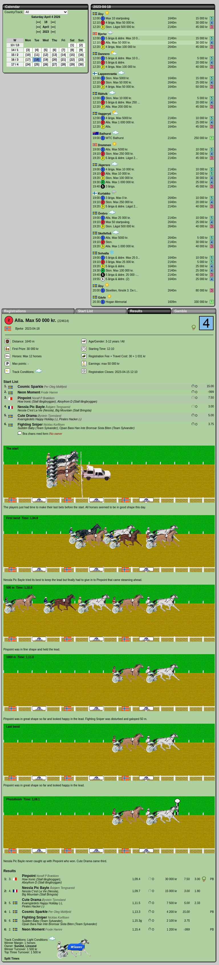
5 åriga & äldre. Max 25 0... (123, 257)
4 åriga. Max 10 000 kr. (120, 169)
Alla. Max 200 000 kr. (119, 106)
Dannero (104, 54)
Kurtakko (104, 193)
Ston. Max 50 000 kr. (119, 82)
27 (54, 64)
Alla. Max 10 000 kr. (118, 173)
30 (80, 64)
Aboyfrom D (64, 401)
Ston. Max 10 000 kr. (119, 98)
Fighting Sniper (30, 425)
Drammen (104, 145)
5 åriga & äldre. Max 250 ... (123, 102)
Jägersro (104, 165)
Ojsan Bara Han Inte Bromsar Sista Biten (85, 428)
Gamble (180, 311)
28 (63, 64)
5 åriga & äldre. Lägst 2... (122, 158)
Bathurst (105, 133)
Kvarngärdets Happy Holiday (36, 419)
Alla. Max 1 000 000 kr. (120, 122)
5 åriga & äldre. (115, 62)
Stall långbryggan (44, 401)
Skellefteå (104, 233)
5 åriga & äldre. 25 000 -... (122, 274)
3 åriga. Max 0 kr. (117, 197)
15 (72, 54)
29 (72, 64)
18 (36, 59)
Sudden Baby (26, 428)
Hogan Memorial (116, 301)
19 (45, 59)
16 (80, 54)
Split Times (11, 958)
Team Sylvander (46, 428)
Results (136, 311)
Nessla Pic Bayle (31, 407)
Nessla (48, 410)
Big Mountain (63, 410)
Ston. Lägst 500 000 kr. (120, 26)
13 (54, 54)
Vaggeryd (104, 113)
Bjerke (102, 34)
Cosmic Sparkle (30, 387)
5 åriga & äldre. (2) (117, 279)
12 (45, 54)
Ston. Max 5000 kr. (117, 78)
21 (63, 59)
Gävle (102, 297)
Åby (101, 14)
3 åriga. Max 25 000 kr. (120, 262)
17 (27, 59)
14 (63, 54)
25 (36, 64)
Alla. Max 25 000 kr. (118, 217)
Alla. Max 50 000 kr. (118, 42)
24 (27, 64)
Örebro (103, 213)
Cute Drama (27, 416)
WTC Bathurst (115, 138)
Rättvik (103, 93)
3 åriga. (110, 186)
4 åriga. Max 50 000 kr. (120, 22)
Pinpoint (24, 398)
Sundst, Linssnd (25, 946)
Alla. (108, 126)
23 (80, 59)
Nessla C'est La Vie (30, 410)
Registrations (15, 311)
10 (27, 54)
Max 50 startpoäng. (118, 222)
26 (45, 64)
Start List (85, 311)
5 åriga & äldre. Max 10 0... (123, 38)
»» (53, 22)
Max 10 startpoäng (117, 18)
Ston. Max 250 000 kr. (119, 153)
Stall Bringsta (82, 410)
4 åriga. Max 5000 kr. (119, 118)
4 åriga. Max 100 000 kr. (121, 46)
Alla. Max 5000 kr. (117, 149)
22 (72, 59)
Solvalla (103, 253)
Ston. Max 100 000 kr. (119, 177)
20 (54, 59)
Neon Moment (29, 392)
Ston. (109, 242)
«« (38, 22)
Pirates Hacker (68, 419)
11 (36, 54)
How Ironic (24, 401)
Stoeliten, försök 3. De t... (122, 290)
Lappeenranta (107, 74)
